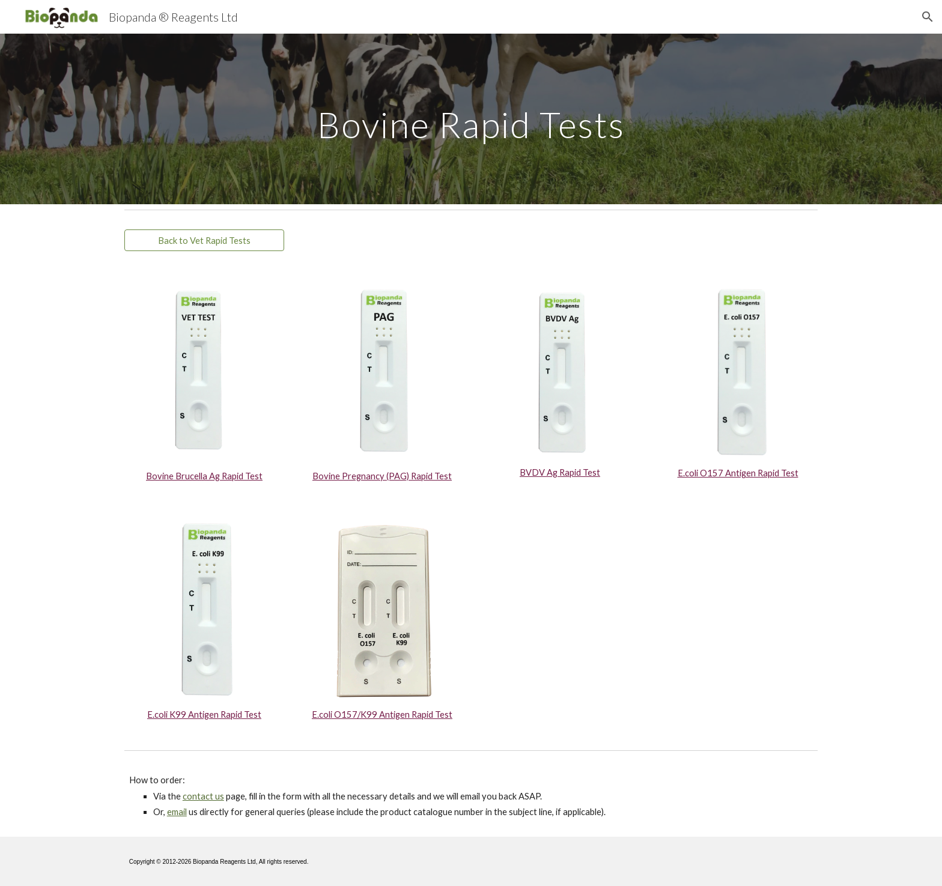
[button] (927, 16)
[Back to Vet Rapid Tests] (204, 240)
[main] (470, 118)
